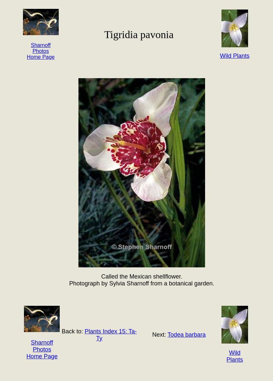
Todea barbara (187, 334)
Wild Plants (234, 356)
